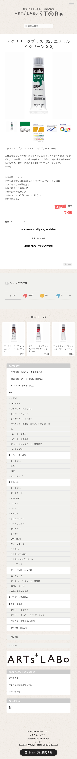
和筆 (13, 471)
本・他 (14, 645)
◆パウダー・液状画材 (18, 597)
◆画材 (12, 392)
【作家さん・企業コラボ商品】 (22, 621)
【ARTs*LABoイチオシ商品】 (22, 385)
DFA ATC (14, 637)
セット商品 (16, 461)
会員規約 (38, 742)
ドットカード (17, 493)
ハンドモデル (17, 449)
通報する (67, 264)
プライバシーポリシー (38, 735)
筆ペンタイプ (17, 476)
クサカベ (15, 549)
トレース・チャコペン (20, 414)
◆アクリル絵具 (15, 604)
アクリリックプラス (19, 610)
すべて (13, 295)
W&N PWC (15, 498)
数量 (7, 222)
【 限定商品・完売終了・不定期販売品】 (26, 372)
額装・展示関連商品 (19, 591)
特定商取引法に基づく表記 (20, 685)
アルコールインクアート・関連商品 (26, 444)
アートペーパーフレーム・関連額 (25, 581)
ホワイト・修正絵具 (19, 439)
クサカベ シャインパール (22, 559)
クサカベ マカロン (19, 554)
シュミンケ (16, 508)
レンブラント (17, 564)
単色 (13, 466)
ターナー (15, 534)
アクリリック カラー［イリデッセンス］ (28, 615)
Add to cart (38, 238)
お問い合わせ (14, 692)
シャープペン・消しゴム (21, 409)
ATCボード (15, 403)
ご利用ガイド (14, 678)
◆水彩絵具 (13, 482)
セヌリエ (15, 513)
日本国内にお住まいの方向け (38, 246)
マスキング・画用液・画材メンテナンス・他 (30, 424)
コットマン (16, 503)
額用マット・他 (17, 586)
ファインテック (17, 544)
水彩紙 (14, 398)
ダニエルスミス (17, 519)
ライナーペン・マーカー (21, 419)
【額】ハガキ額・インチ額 (20, 570)
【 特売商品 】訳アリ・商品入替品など (26, 379)
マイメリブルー (17, 524)
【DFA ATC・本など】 (18, 628)
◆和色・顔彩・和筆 (17, 455)
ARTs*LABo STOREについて (38, 731)
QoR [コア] (16, 539)
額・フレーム (17, 576)
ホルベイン (16, 529)
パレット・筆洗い (18, 434)
